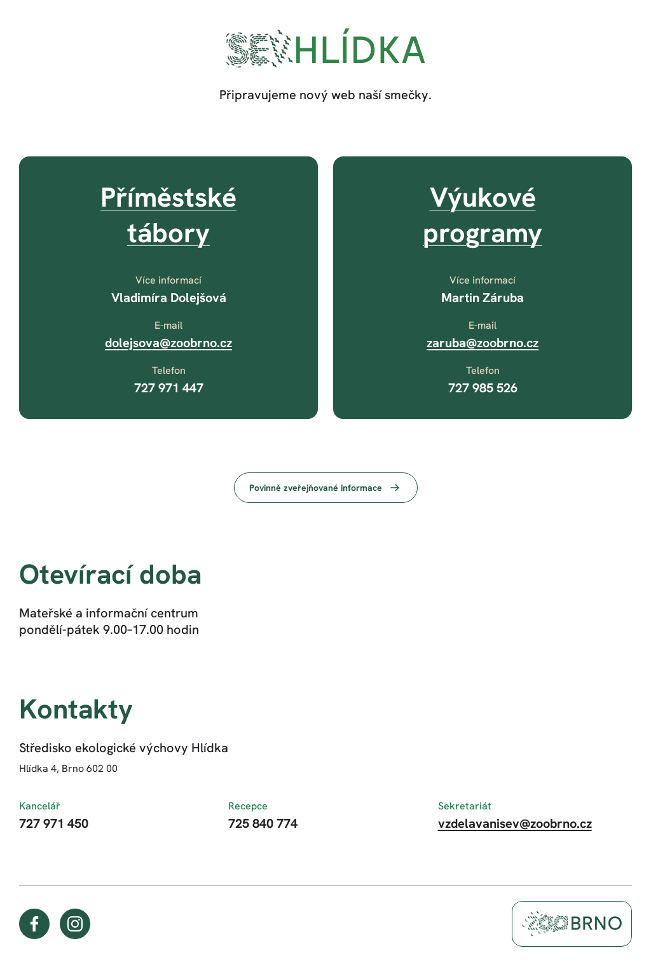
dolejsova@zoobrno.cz (168, 342)
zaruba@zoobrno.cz (482, 342)
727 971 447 (168, 388)
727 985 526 (482, 388)
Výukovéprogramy (482, 215)
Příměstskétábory (168, 215)
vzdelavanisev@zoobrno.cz (515, 823)
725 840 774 (263, 823)
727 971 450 (53, 823)
